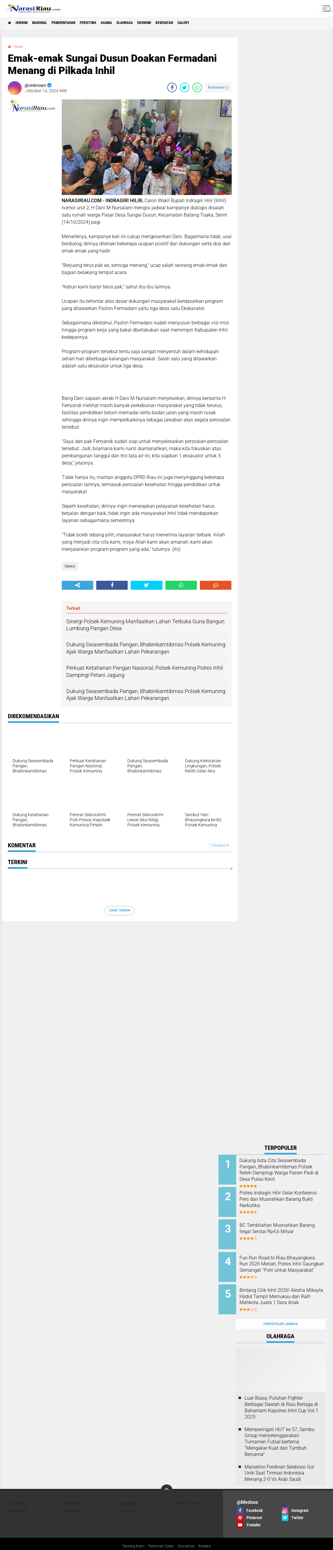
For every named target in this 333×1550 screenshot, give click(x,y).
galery (232, 22)
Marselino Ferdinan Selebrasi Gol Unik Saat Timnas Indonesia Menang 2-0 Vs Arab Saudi (279, 1460)
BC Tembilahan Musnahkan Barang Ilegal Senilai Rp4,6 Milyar (286, 1227)
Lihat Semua (119, 910)
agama (134, 22)
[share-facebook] (172, 87)
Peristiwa (111, 22)
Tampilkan (220, 845)
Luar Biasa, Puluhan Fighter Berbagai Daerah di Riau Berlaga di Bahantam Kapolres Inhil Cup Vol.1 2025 (281, 1394)
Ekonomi (182, 22)
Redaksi (209, 1533)
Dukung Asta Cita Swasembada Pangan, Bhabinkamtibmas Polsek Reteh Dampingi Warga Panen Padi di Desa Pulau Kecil (288, 1173)
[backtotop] (167, 1477)
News (20, 46)
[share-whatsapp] (197, 87)
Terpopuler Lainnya (280, 1311)
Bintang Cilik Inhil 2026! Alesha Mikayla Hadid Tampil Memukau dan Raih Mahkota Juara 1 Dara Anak (288, 1291)
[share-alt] (77, 585)
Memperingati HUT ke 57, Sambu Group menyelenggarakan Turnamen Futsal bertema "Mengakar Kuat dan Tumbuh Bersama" (279, 1428)
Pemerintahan (80, 22)
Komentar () (218, 87)
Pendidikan (17, 1497)
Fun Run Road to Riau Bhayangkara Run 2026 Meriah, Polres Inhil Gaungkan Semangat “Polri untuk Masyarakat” (288, 1263)
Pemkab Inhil (187, 1490)
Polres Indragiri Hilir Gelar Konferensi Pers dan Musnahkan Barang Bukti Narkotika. (283, 1200)
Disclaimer (188, 1533)
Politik (125, 1497)
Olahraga (157, 22)
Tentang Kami (129, 1533)
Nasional (50, 22)
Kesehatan (208, 22)
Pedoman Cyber (160, 1533)
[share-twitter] (184, 87)
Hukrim (27, 22)
